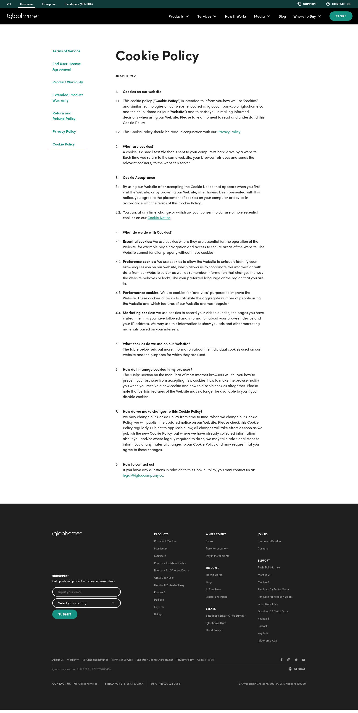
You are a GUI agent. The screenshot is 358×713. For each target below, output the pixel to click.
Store (341, 16)
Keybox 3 (159, 594)
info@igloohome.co (85, 687)
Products (176, 16)
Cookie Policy (64, 144)
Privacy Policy (64, 131)
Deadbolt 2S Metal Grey (169, 586)
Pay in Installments (217, 557)
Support (264, 564)
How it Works (213, 578)
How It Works (236, 16)
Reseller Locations (216, 550)
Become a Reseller (269, 543)
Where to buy (215, 536)
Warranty (73, 663)
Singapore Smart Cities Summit (225, 620)
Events (210, 613)
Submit (64, 615)
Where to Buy (304, 16)
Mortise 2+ (160, 550)
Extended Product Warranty (68, 97)
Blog (282, 16)
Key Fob (158, 608)
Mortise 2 (159, 557)
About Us (57, 663)
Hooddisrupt (213, 635)
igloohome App (267, 644)
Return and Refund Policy (64, 115)
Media (259, 16)
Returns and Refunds (95, 663)
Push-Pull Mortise (165, 543)
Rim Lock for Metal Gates (169, 564)
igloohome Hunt (215, 628)
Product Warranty (68, 82)
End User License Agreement (67, 66)
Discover (212, 571)
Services (204, 16)
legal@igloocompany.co (143, 475)
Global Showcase (216, 600)
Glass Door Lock (164, 579)
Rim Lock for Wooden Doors (171, 572)
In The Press (213, 592)
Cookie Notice (158, 217)
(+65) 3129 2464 (133, 687)
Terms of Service (66, 50)
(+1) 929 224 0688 (169, 687)
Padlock (158, 601)
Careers (263, 550)
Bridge (158, 616)
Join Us (262, 536)
